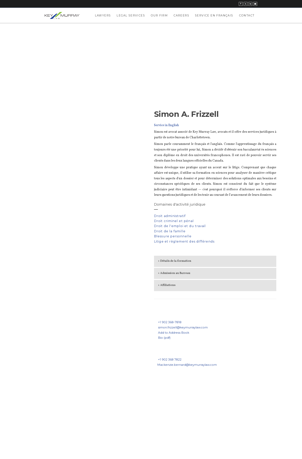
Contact (246, 15)
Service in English (166, 125)
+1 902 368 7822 (169, 359)
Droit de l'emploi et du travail (180, 226)
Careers (181, 15)
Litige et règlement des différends (184, 241)
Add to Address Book (173, 332)
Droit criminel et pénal (174, 221)
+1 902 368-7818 (169, 322)
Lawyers (103, 15)
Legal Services (131, 15)
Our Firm (159, 15)
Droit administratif (170, 216)
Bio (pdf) (164, 337)
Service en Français (214, 15)
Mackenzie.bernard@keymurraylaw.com (187, 365)
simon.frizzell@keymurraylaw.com (183, 327)
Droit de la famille (170, 231)
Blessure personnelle (173, 236)
